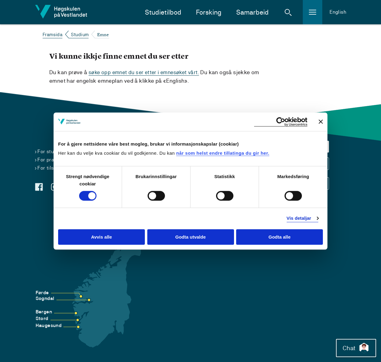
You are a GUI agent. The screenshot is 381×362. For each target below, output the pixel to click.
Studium (80, 34)
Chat (354, 346)
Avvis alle (101, 237)
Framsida (52, 34)
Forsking (209, 12)
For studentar (53, 151)
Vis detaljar (299, 218)
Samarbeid (252, 12)
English (338, 12)
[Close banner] (321, 121)
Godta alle (279, 237)
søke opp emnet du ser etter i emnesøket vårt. (146, 72)
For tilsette (50, 168)
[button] (288, 12)
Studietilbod (163, 12)
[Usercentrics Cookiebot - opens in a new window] (280, 121)
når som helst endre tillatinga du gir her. (222, 153)
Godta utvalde (190, 237)
